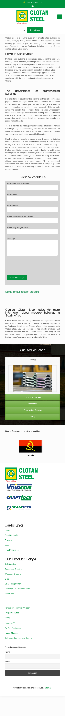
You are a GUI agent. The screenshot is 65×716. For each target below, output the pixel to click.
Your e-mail (32, 197)
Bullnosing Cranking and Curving (18, 638)
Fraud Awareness (12, 550)
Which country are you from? (32, 219)
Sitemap (48, 688)
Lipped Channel (11, 633)
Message (32, 247)
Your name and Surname (32, 186)
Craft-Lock (10, 623)
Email (7, 662)
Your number (32, 208)
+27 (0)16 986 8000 (34, 2)
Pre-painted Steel (12, 613)
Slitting (7, 618)
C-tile (7, 579)
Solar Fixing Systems (13, 584)
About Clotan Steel (12, 535)
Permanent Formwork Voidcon (17, 608)
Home (7, 530)
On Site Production (13, 628)
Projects (8, 540)
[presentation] (29, 265)
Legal (7, 545)
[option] (32, 378)
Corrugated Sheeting (13, 569)
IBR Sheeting (10, 564)
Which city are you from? (32, 230)
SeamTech (9, 594)
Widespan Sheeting (13, 574)
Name (7, 652)
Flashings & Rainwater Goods (17, 589)
